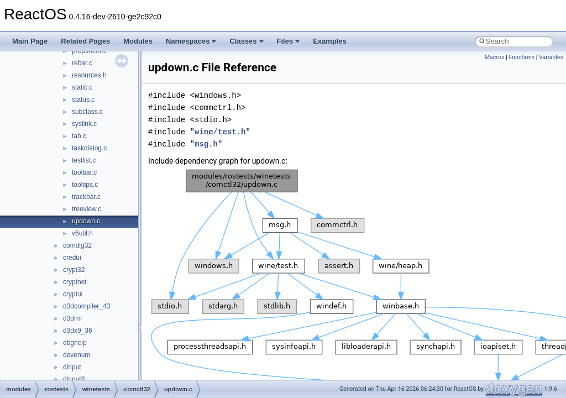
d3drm (72, 318)
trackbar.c (86, 197)
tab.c (79, 136)
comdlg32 (77, 245)
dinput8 (74, 379)
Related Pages (85, 41)
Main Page (30, 41)
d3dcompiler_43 (86, 306)
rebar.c (82, 63)
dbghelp (75, 343)
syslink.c (84, 124)
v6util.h (82, 233)
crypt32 (74, 270)
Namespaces (191, 41)
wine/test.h (220, 132)
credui (72, 257)
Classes (246, 41)
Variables (551, 57)
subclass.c (87, 112)
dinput (72, 367)
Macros (495, 57)
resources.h (89, 75)
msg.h (206, 144)
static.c (82, 87)
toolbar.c (84, 172)
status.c (83, 99)
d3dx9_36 (77, 330)
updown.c (86, 221)
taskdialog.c (89, 148)
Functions (521, 57)
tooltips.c (85, 184)
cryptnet (75, 282)
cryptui (72, 294)
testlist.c (84, 160)
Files (288, 41)
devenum (76, 355)
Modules (138, 41)
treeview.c (86, 209)
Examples (330, 41)
